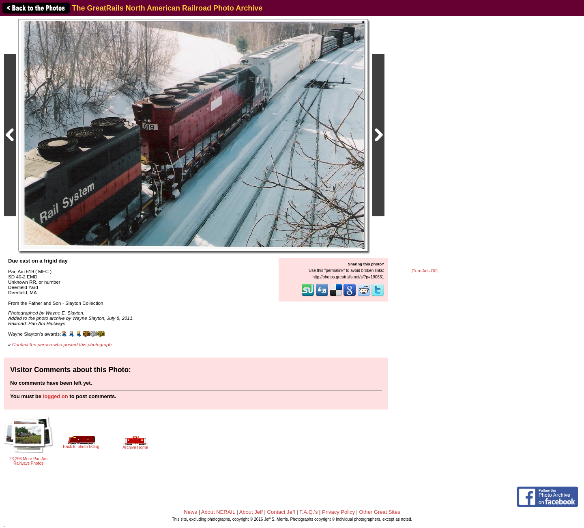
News (190, 512)
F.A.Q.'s (308, 512)
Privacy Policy (338, 512)
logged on (55, 396)
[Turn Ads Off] (425, 271)
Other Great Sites (379, 512)
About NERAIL (218, 512)
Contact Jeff (281, 512)
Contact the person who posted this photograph (62, 344)
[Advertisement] (424, 143)
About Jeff (251, 512)
